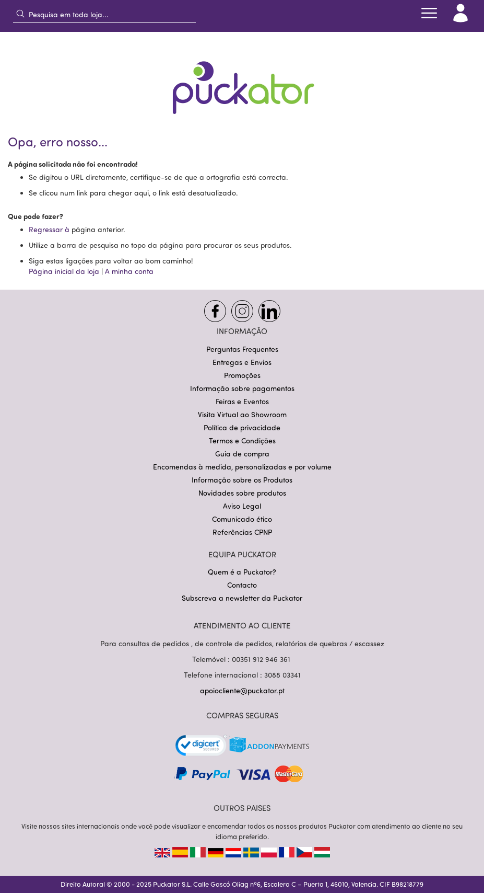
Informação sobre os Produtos (242, 479)
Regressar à (50, 229)
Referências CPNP (242, 532)
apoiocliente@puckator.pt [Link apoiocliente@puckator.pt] (242, 690)
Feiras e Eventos (242, 401)
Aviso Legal (242, 505)
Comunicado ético (242, 518)
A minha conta (129, 271)
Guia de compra (242, 453)
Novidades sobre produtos (242, 492)
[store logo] (242, 80)
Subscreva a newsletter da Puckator (242, 597)
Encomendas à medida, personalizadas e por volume (242, 466)
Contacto (242, 584)
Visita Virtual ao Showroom (242, 414)
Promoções (242, 375)
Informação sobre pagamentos (242, 388)
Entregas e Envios (242, 362)
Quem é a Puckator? (242, 571)
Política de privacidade (242, 427)
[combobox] (104, 14)
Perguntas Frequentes (242, 349)
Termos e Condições (242, 440)
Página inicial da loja (64, 271)
